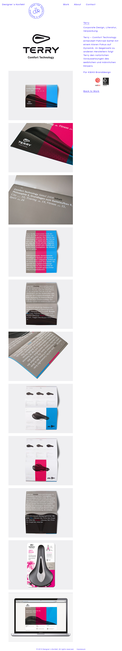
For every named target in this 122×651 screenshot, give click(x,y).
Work (66, 4)
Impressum (81, 649)
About (77, 4)
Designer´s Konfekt (13, 4)
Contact (91, 4)
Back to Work (91, 91)
